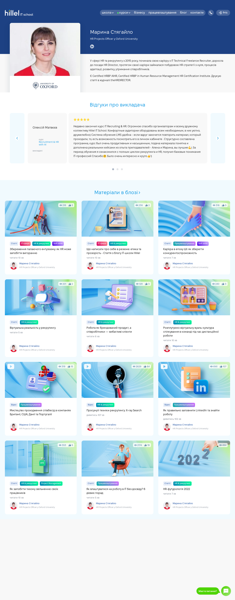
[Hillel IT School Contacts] (211, 13)
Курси (124, 12)
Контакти (197, 12)
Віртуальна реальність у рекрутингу (41, 318)
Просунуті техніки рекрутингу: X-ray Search (117, 399)
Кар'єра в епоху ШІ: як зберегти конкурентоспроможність (194, 237)
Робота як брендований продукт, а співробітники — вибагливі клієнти (117, 318)
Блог (183, 12)
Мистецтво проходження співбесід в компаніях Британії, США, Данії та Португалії (41, 399)
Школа (108, 12)
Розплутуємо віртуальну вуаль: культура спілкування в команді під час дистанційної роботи (194, 318)
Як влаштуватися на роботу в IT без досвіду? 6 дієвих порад (117, 477)
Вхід (222, 13)
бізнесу (139, 12)
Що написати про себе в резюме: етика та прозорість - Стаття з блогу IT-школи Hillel (117, 237)
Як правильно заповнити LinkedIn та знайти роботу (194, 399)
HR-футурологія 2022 (194, 477)
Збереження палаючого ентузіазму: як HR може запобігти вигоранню (41, 237)
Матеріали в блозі (117, 193)
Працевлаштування (162, 12)
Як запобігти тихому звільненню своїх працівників (41, 477)
